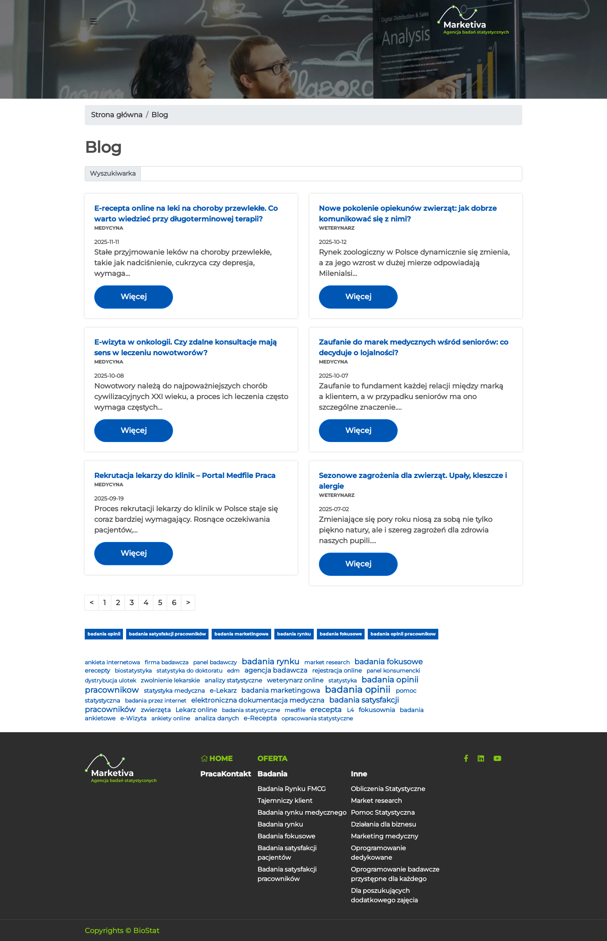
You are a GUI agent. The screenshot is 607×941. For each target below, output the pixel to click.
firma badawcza (167, 662)
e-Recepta (261, 718)
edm (234, 670)
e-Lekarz (224, 690)
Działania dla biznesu (383, 824)
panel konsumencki (393, 670)
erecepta (327, 709)
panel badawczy (215, 662)
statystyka (343, 680)
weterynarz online (296, 680)
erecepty (98, 670)
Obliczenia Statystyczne (388, 789)
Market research (376, 800)
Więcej (134, 296)
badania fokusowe (341, 634)
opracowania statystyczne (317, 718)
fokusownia (378, 710)
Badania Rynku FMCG (291, 789)
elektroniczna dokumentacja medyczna (258, 700)
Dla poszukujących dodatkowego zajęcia (384, 895)
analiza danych (217, 718)
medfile (296, 710)
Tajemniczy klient (285, 800)
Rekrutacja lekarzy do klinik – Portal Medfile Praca (185, 475)
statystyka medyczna (175, 690)
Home (216, 758)
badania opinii (104, 634)
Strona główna (117, 115)
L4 (351, 710)
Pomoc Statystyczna (383, 812)
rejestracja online (337, 670)
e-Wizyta (134, 718)
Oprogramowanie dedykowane (378, 852)
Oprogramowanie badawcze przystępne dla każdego (395, 874)
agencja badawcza (276, 670)
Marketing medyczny (384, 836)
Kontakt (236, 774)
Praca (210, 774)
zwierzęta (156, 710)
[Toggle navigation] (93, 20)
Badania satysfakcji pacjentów (287, 852)
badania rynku (294, 634)
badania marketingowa (241, 634)
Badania (272, 774)
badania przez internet (156, 700)
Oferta (272, 758)
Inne (359, 774)
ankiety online (171, 718)
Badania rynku (280, 824)
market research (327, 662)
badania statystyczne (251, 710)
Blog (159, 115)
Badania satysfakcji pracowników (287, 874)
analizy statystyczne (234, 680)
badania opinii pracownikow (403, 634)
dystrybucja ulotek (111, 680)
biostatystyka (134, 670)
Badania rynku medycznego (301, 812)
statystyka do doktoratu (190, 670)
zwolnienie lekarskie (171, 680)
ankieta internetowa (113, 662)
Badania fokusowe (286, 836)
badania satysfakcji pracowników (167, 634)
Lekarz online (197, 710)
